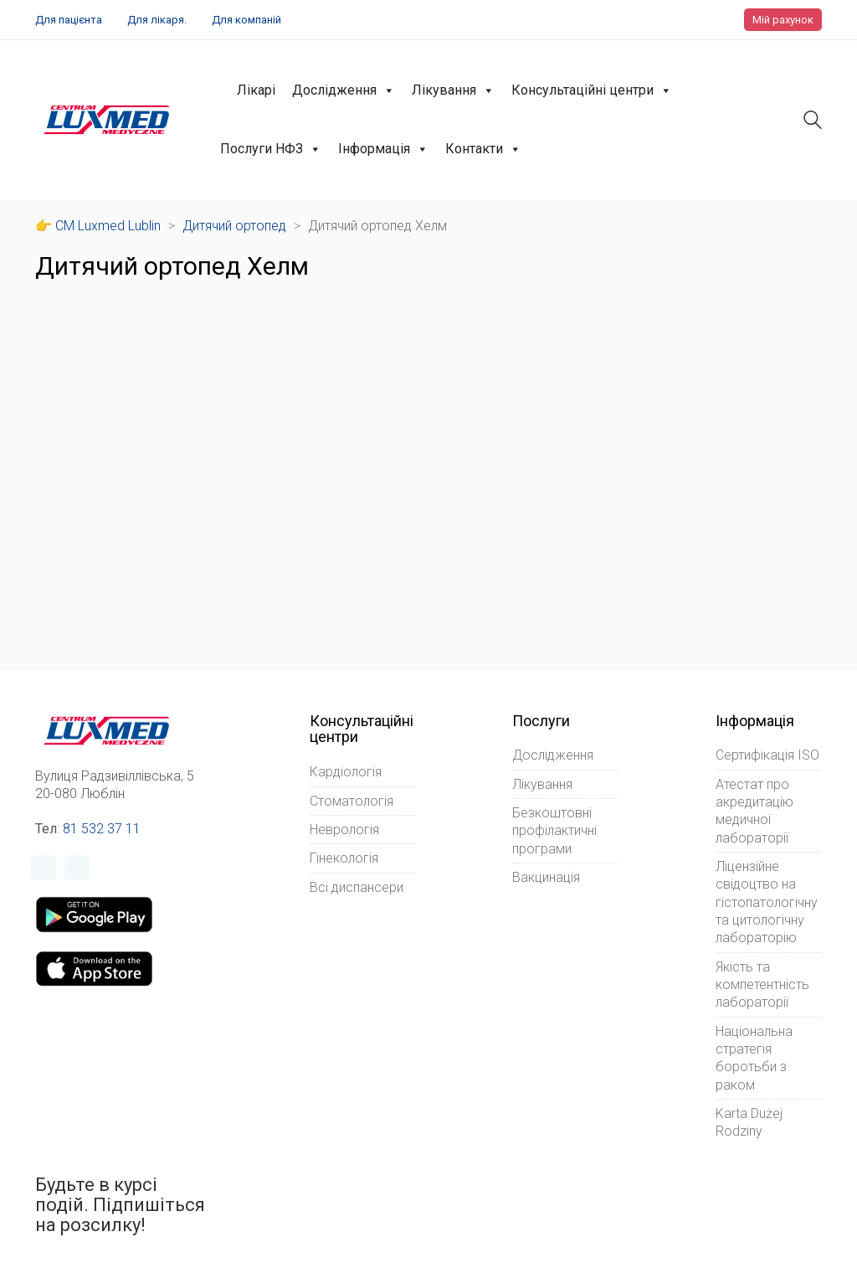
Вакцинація (546, 877)
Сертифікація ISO (767, 755)
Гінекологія (344, 858)
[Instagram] (77, 867)
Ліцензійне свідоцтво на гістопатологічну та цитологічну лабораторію (767, 902)
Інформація (383, 149)
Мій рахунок (782, 19)
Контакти (483, 149)
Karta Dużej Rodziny (749, 1122)
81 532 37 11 (102, 829)
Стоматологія (351, 801)
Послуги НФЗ (270, 149)
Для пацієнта (68, 19)
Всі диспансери (356, 887)
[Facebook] (43, 867)
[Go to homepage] (106, 119)
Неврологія (344, 830)
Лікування (453, 90)
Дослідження (343, 90)
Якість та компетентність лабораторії (762, 985)
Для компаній (246, 19)
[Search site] (812, 122)
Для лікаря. (157, 19)
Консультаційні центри (591, 90)
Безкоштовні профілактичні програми (554, 831)
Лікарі (256, 90)
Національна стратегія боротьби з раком (754, 1058)
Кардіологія (346, 772)
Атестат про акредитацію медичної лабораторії (754, 811)
